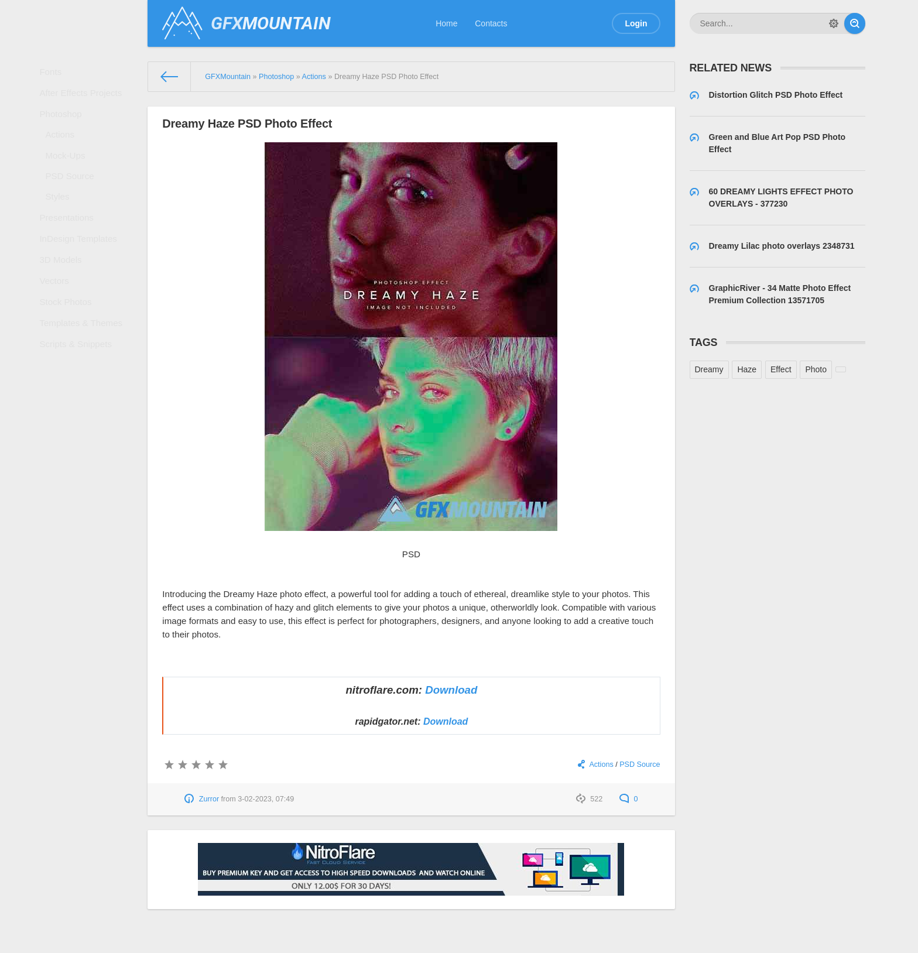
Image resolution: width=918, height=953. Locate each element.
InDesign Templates (80, 274)
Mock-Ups (68, 174)
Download (451, 690)
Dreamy (709, 369)
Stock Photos (68, 350)
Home (446, 23)
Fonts (54, 73)
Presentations (69, 248)
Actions (63, 150)
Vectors (58, 325)
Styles (61, 223)
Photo (816, 369)
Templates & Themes (82, 375)
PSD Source (72, 199)
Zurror (209, 799)
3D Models (64, 299)
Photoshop (64, 124)
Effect (781, 369)
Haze (746, 369)
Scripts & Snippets (77, 401)
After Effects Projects (82, 99)
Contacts (491, 23)
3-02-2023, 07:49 (266, 799)
